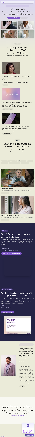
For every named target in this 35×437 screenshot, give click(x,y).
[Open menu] (32, 2)
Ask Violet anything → (7, 133)
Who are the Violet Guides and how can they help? (10, 215)
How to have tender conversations (7, 188)
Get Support (5, 84)
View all (32, 166)
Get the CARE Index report (7, 312)
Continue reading (5, 193)
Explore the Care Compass (7, 109)
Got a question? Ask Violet (14, 17)
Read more (22, 386)
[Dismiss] (33, 424)
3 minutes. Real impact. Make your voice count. (11, 253)
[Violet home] (4, 2)
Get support (24, 17)
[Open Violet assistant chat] (29, 435)
